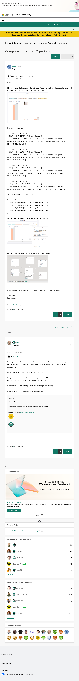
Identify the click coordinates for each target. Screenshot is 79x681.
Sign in (56, 24)
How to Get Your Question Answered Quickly (22, 531)
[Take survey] (14, 510)
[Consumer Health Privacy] (26, 674)
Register (47, 24)
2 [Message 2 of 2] (13, 446)
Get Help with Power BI (45, 42)
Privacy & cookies (6, 663)
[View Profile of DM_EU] (14, 66)
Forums (27, 42)
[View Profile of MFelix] (18, 342)
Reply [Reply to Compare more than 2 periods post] (67, 314)
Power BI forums (13, 42)
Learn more (6, 8)
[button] (55, 56)
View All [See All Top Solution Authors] (10, 574)
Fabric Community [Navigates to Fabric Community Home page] (23, 14)
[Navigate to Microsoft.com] (7, 15)
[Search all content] (52, 29)
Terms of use (5, 667)
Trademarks (4, 670)
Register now (65, 35)
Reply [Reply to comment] (67, 451)
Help (62, 24)
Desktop (63, 42)
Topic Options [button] (66, 56)
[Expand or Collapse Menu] (3, 20)
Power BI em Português (27, 412)
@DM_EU (16, 356)
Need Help (16, 304)
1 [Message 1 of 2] (13, 309)
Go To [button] (69, 24)
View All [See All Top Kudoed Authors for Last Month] (10, 618)
